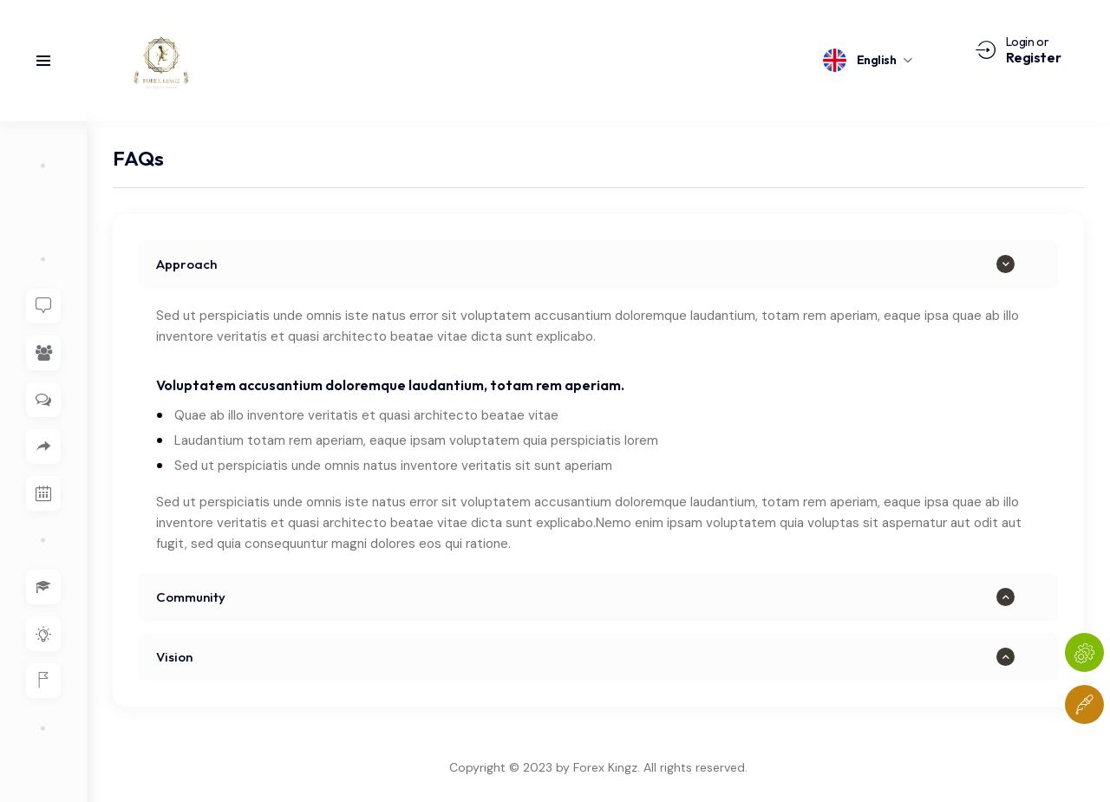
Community (190, 596)
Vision (174, 656)
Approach (186, 264)
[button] (598, 264)
